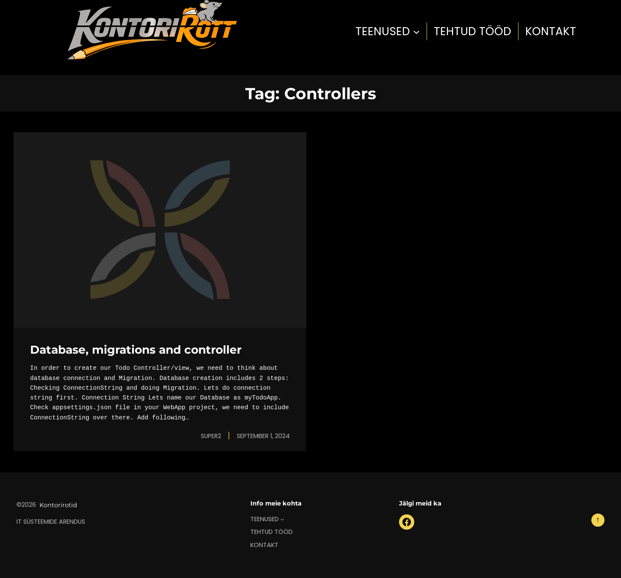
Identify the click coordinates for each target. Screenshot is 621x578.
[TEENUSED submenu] (416, 31)
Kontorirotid (58, 505)
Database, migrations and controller (135, 350)
